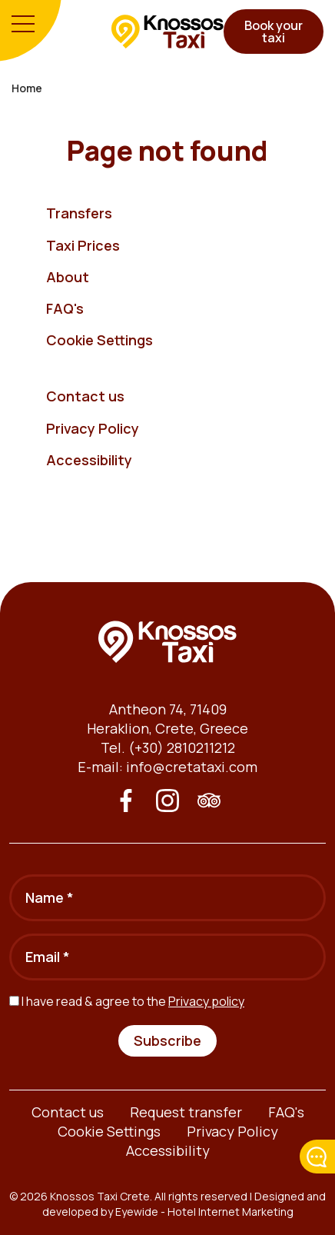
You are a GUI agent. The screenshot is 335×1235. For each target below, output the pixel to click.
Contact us (85, 396)
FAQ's (65, 308)
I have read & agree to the (133, 1001)
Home (27, 88)
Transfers (79, 213)
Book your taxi (273, 31)
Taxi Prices (83, 245)
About (67, 277)
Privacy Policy (92, 428)
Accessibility (89, 460)
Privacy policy (206, 1001)
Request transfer (186, 1112)
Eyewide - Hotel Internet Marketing (204, 1211)
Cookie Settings (99, 340)
